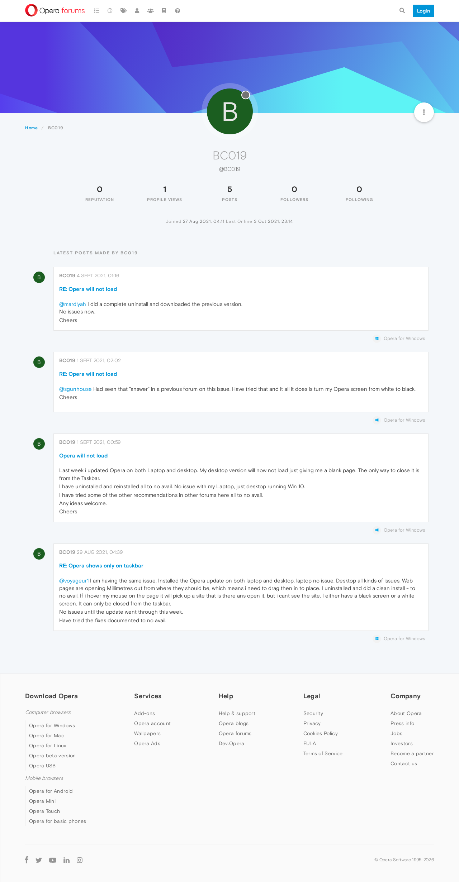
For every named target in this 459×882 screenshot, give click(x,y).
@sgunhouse (75, 389)
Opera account (152, 723)
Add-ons (144, 713)
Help (226, 696)
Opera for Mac (46, 735)
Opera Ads (147, 743)
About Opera (406, 713)
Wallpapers (147, 733)
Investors (402, 743)
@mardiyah (72, 304)
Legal (312, 696)
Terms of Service (323, 753)
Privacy (312, 723)
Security (313, 713)
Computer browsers (48, 712)
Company (406, 696)
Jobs (396, 733)
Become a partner (412, 753)
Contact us (404, 763)
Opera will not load (83, 455)
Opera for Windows (52, 725)
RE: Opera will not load (88, 289)
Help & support (237, 713)
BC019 (67, 275)
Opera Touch (44, 811)
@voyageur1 (74, 580)
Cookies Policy (320, 733)
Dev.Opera (232, 743)
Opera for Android (51, 791)
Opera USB (42, 765)
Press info (402, 723)
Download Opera (51, 696)
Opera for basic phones (57, 821)
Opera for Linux (47, 745)
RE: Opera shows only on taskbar (101, 565)
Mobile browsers (44, 778)
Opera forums (235, 733)
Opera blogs (234, 723)
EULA (309, 743)
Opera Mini (42, 801)
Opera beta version (52, 755)
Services (147, 696)
